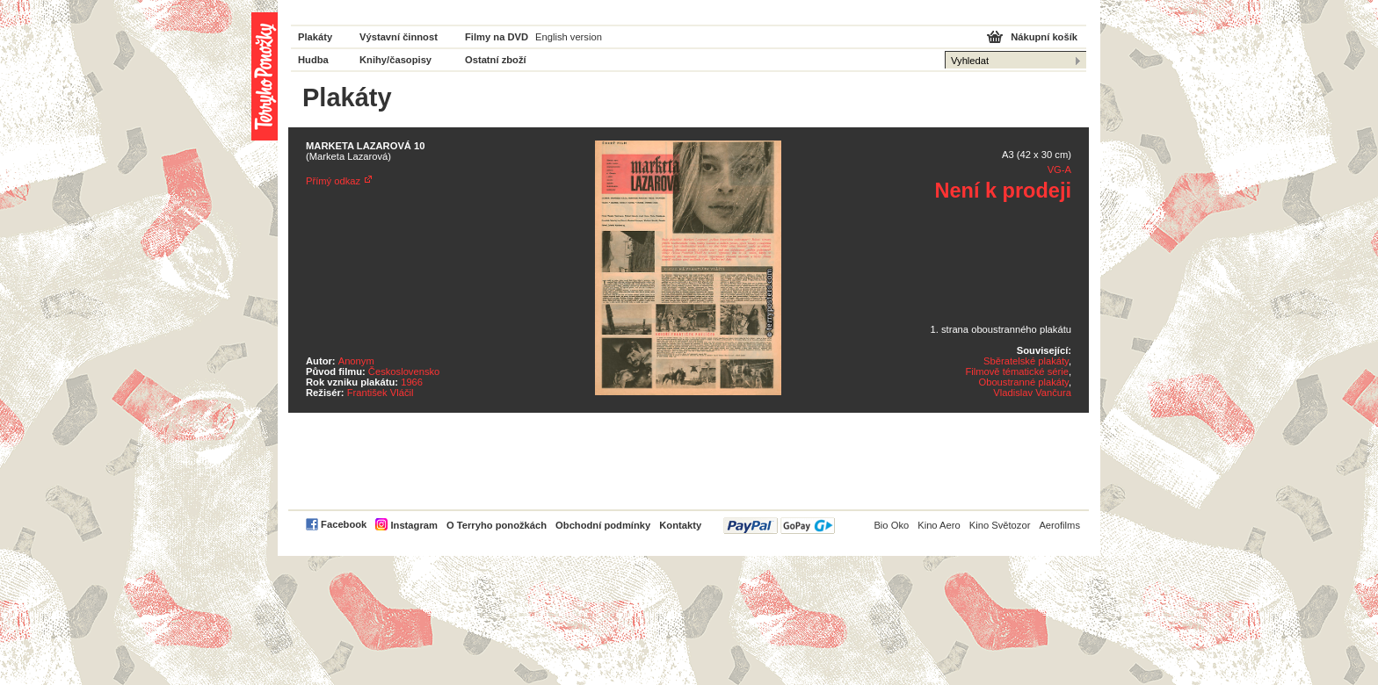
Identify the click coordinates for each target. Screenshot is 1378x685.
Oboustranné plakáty (1023, 382)
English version (568, 37)
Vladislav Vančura (1032, 392)
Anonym (356, 361)
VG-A (1059, 169)
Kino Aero (939, 525)
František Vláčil (380, 392)
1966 (412, 382)
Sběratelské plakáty (1026, 361)
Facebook (343, 524)
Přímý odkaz (333, 181)
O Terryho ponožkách (496, 525)
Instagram (413, 525)
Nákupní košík (1044, 37)
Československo (403, 371)
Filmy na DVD (496, 37)
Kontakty (680, 525)
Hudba (313, 59)
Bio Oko (891, 525)
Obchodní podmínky (602, 525)
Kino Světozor (1000, 525)
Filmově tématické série (1017, 371)
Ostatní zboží (495, 59)
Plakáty (315, 37)
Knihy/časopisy (395, 59)
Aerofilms (1059, 525)
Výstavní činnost (398, 37)
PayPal (779, 525)
